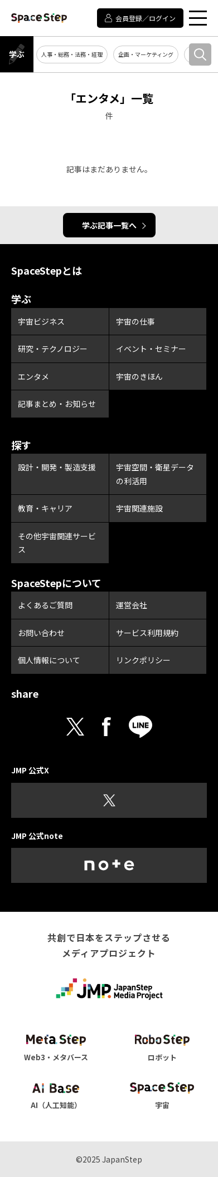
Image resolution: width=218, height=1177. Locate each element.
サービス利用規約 (147, 632)
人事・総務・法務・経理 (72, 54)
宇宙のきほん (139, 376)
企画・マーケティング (145, 54)
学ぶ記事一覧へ (109, 225)
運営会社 (131, 604)
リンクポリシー (143, 660)
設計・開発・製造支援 (57, 467)
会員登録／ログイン (145, 18)
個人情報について (49, 660)
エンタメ (33, 376)
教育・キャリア (45, 508)
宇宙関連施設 (139, 508)
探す (21, 445)
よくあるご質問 (45, 604)
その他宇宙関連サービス (57, 542)
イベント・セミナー (151, 348)
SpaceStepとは (46, 270)
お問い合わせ (41, 632)
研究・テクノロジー (53, 348)
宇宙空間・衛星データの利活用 (155, 473)
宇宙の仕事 (135, 321)
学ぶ (17, 53)
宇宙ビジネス (41, 321)
